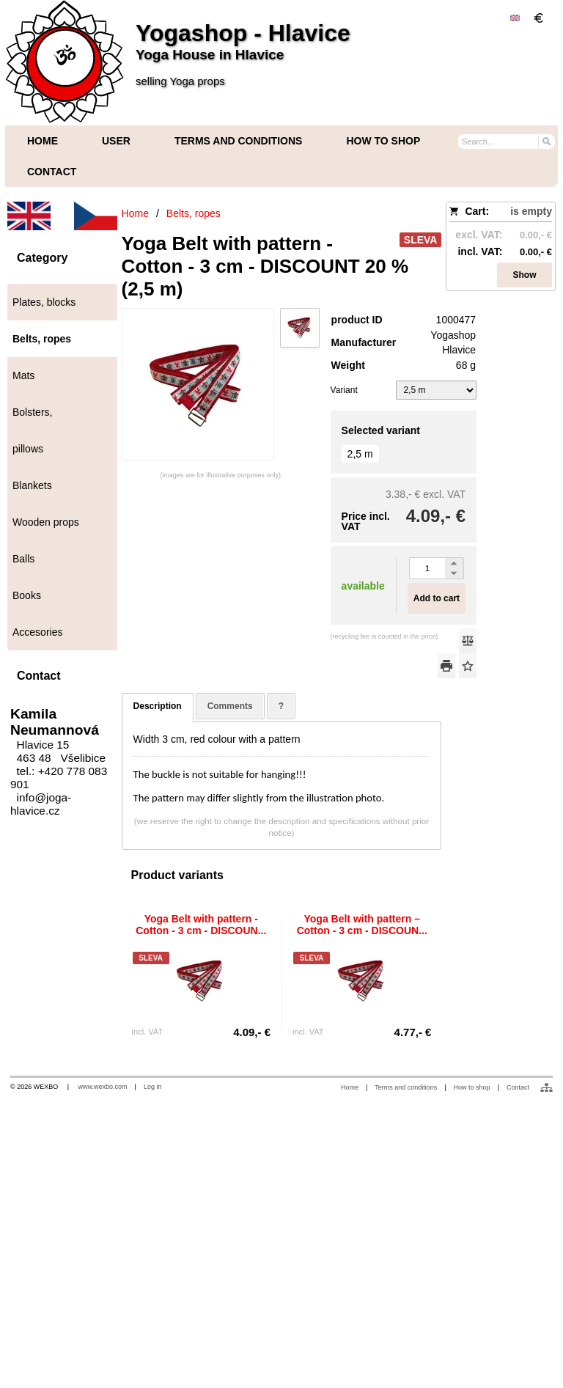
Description (157, 706)
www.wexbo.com (103, 1086)
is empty (531, 211)
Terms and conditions (406, 1087)
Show (525, 275)
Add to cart (436, 598)
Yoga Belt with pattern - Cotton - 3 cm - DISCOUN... (201, 924)
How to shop (472, 1087)
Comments (230, 706)
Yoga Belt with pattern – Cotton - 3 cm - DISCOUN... (362, 924)
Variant (344, 390)
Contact (518, 1087)
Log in (153, 1086)
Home (349, 1087)
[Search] (546, 141)
